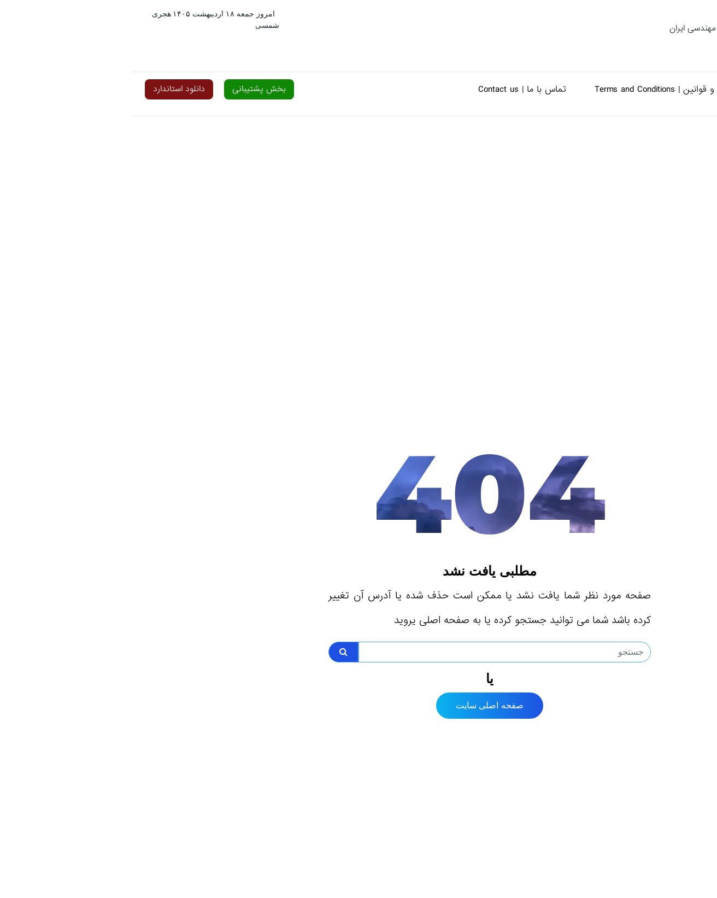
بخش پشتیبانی (128, 89)
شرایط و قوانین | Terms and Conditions (536, 89)
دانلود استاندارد (48, 89)
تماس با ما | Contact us (391, 89)
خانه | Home (660, 89)
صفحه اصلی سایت (358, 705)
